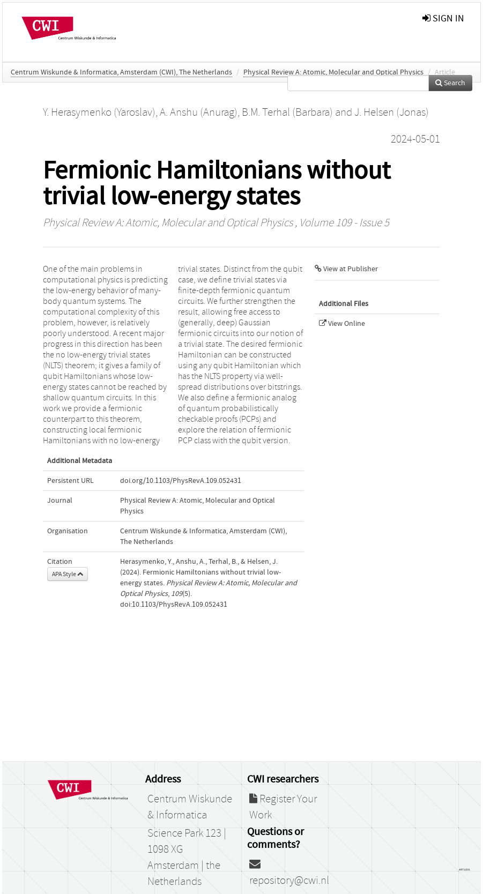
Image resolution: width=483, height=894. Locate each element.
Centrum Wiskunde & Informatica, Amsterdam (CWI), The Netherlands (121, 72)
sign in (443, 18)
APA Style (67, 574)
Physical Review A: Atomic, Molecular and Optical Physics (333, 72)
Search (450, 83)
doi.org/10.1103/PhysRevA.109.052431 (180, 480)
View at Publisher (346, 269)
